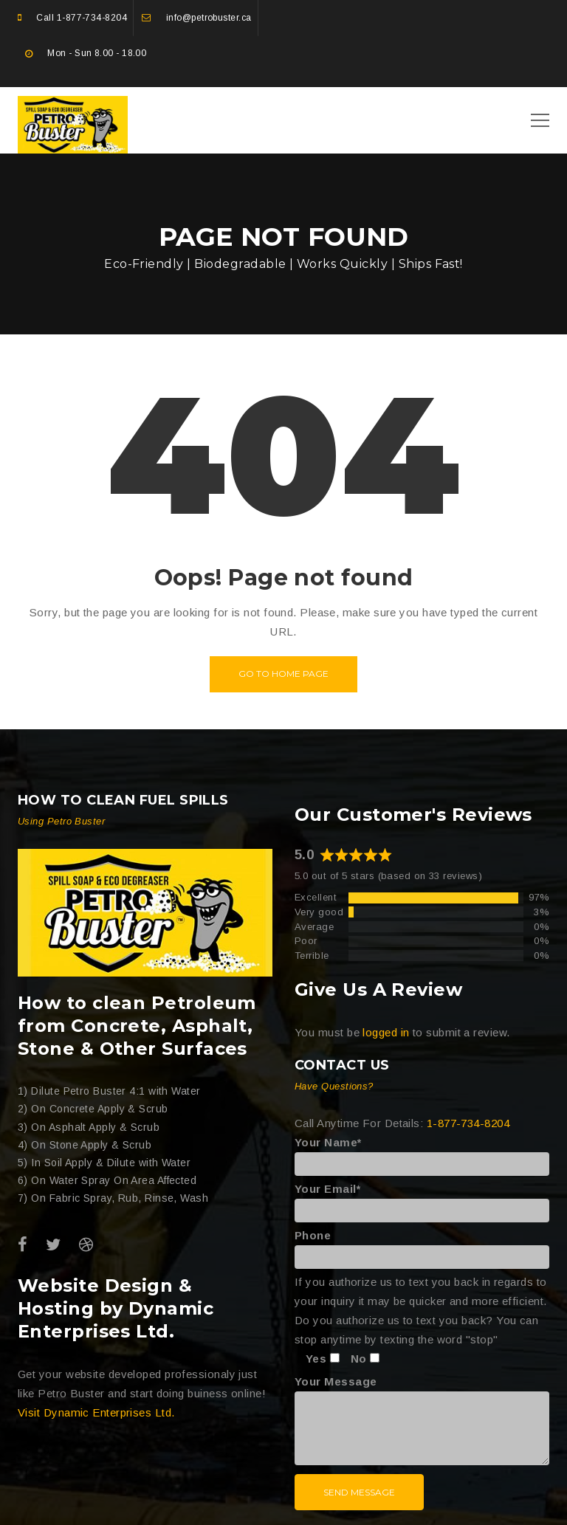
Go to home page (283, 673)
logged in (385, 1032)
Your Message (422, 1421)
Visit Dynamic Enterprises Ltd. (96, 1412)
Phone (422, 1246)
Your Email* (422, 1199)
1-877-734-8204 (92, 18)
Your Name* (422, 1153)
